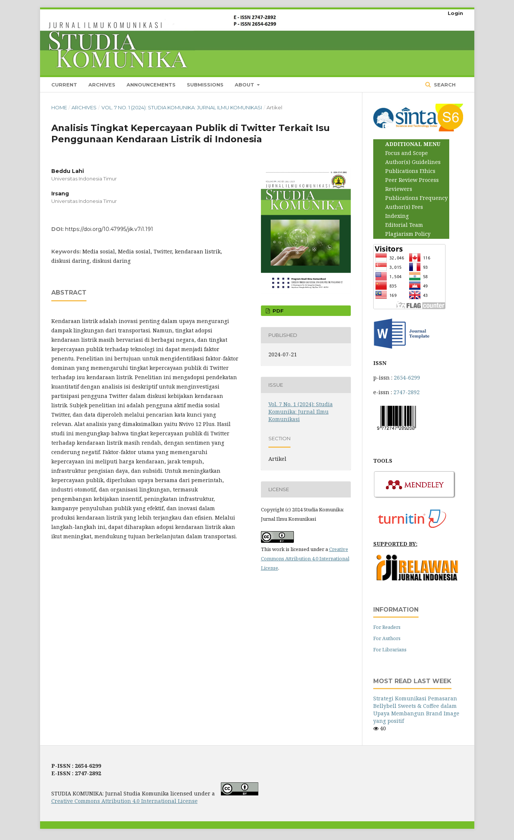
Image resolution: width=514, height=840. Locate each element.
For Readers (387, 627)
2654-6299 (407, 377)
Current (64, 85)
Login (455, 13)
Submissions (205, 85)
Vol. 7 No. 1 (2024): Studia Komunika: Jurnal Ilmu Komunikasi (181, 107)
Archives (101, 85)
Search (444, 85)
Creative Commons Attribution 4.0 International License (305, 558)
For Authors (387, 638)
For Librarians (390, 649)
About (245, 85)
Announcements (151, 85)
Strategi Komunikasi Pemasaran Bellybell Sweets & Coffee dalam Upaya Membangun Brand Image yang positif (416, 709)
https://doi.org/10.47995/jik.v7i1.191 (109, 229)
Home (59, 107)
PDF (277, 311)
